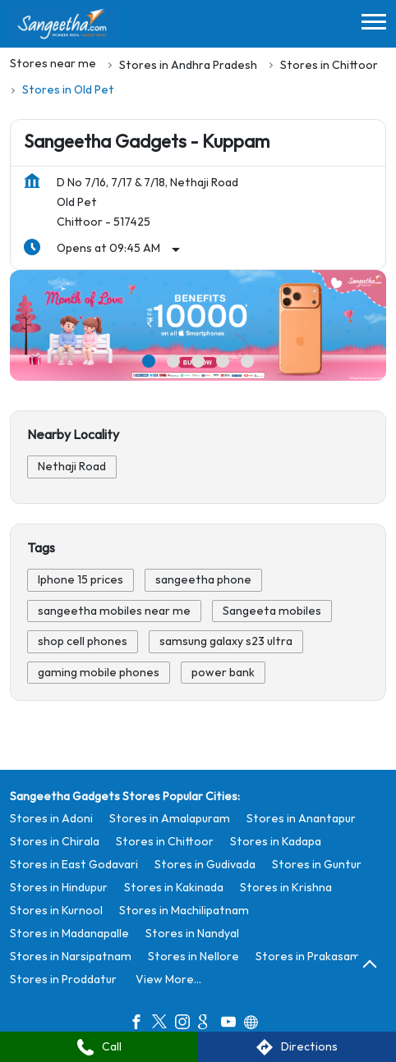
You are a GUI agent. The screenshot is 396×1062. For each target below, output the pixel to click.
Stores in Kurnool (56, 910)
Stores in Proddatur (63, 979)
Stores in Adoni (51, 818)
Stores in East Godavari (74, 864)
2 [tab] (173, 361)
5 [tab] (247, 361)
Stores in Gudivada (205, 864)
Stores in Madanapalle (69, 933)
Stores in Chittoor (165, 841)
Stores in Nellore (193, 956)
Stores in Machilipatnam (184, 910)
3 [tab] (198, 361)
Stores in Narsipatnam (70, 956)
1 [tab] (148, 361)
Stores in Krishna (286, 887)
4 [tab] (222, 361)
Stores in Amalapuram (169, 818)
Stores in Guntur (316, 864)
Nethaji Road (72, 466)
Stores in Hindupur (59, 887)
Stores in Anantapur (301, 818)
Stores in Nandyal (192, 933)
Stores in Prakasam (308, 956)
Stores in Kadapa (275, 841)
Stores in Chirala (54, 841)
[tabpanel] (198, 325)
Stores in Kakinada (173, 887)
